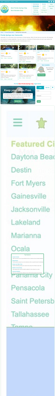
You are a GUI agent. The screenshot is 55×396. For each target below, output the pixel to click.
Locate (44, 6)
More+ (2, 58)
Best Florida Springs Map (19, 8)
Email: (37, 90)
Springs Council (7, 1)
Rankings (36, 10)
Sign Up (47, 87)
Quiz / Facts (44, 12)
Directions (9, 58)
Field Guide (35, 12)
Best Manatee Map (17, 10)
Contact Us (12, 1)
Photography (36, 8)
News (51, 8)
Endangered (44, 10)
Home (2, 32)
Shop (51, 4)
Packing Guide (35, 14)
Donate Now (18, 101)
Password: (38, 95)
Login (40, 87)
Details (5, 58)
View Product (41, 74)
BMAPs (16, 1)
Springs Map (36, 6)
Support (2, 1)
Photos (44, 8)
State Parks (51, 6)
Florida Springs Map (9, 32)
